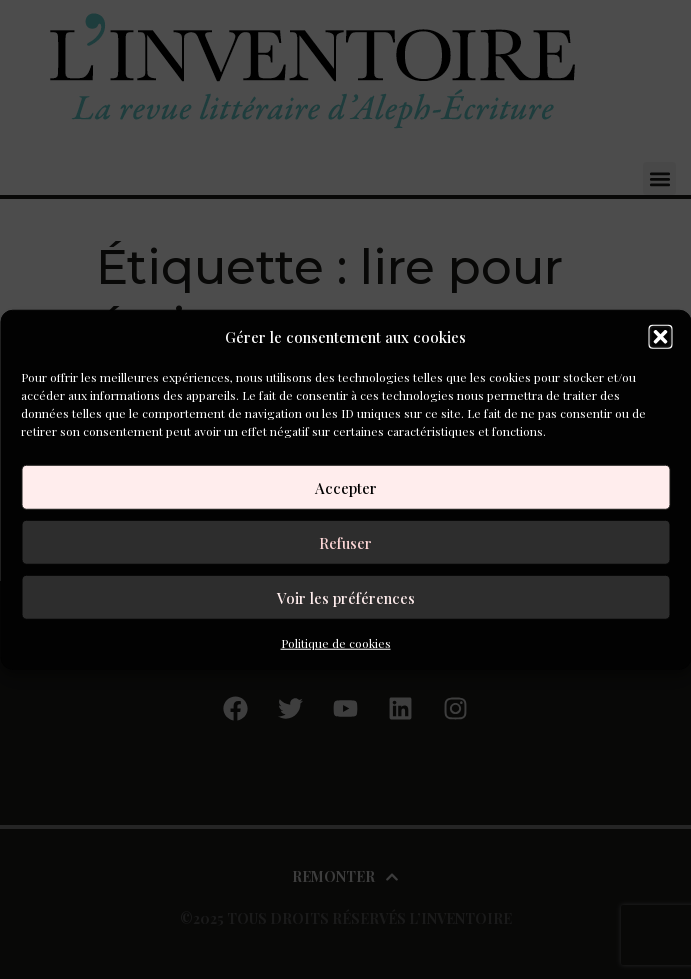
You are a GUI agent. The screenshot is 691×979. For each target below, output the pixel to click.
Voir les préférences (346, 597)
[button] (660, 337)
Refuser (345, 542)
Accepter (346, 487)
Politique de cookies (336, 643)
